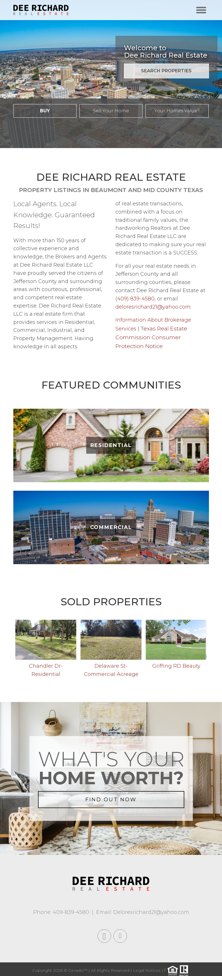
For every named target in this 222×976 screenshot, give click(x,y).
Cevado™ (78, 970)
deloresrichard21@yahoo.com (153, 307)
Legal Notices (147, 970)
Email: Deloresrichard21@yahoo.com (142, 912)
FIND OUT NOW (111, 799)
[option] (46, 650)
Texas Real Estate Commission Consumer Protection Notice (151, 337)
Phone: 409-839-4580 (61, 912)
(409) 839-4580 (135, 299)
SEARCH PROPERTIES (166, 70)
